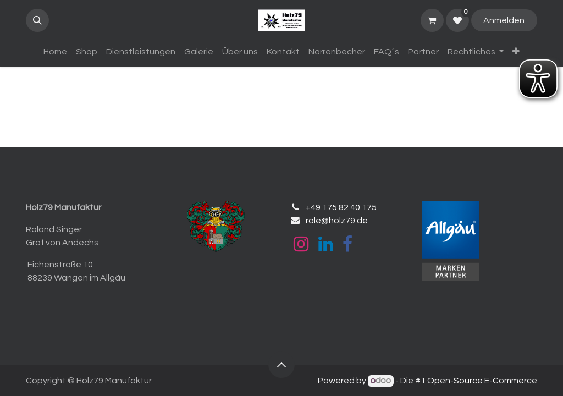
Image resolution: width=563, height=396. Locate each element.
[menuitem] (55, 52)
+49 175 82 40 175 (341, 207)
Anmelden (504, 20)
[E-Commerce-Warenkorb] (432, 20)
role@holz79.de (337, 220)
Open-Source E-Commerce (482, 380)
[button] (37, 20)
